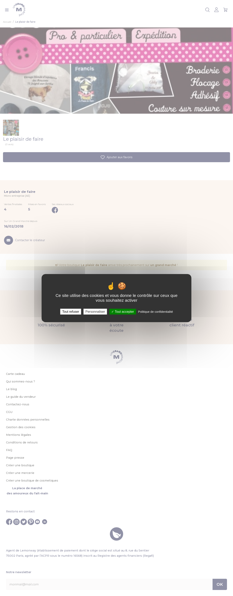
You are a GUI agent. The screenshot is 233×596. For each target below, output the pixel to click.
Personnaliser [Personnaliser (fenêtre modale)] (95, 311)
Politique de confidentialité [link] (155, 311)
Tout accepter (122, 311)
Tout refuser (70, 311)
